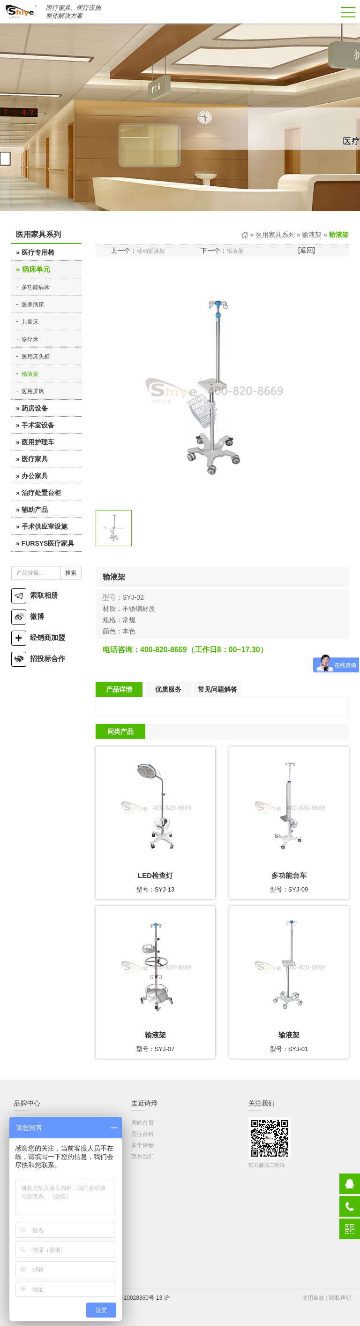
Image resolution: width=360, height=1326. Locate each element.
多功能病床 (36, 287)
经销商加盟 (38, 637)
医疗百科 (142, 1134)
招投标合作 (38, 659)
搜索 (70, 573)
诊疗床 (30, 339)
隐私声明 (340, 1298)
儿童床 (30, 322)
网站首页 (142, 1123)
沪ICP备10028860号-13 (133, 1298)
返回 (306, 250)
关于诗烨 (142, 1145)
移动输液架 (151, 251)
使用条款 (313, 1298)
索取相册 (34, 595)
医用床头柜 (36, 356)
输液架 (30, 374)
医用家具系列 (275, 234)
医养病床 (33, 304)
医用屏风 (33, 391)
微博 (27, 616)
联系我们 (142, 1156)
